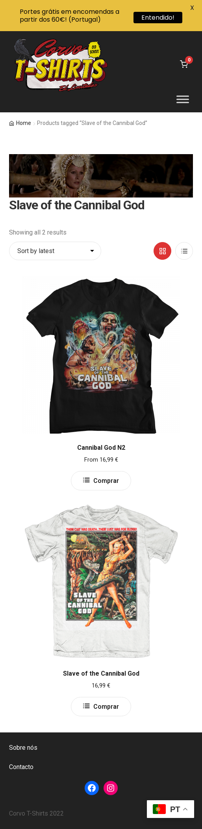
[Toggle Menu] (182, 99)
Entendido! (157, 17)
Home (23, 123)
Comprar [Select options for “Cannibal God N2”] (106, 480)
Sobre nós (23, 747)
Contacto (21, 767)
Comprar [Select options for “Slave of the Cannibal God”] (106, 706)
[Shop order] (55, 251)
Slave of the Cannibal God (101, 673)
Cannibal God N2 (101, 447)
